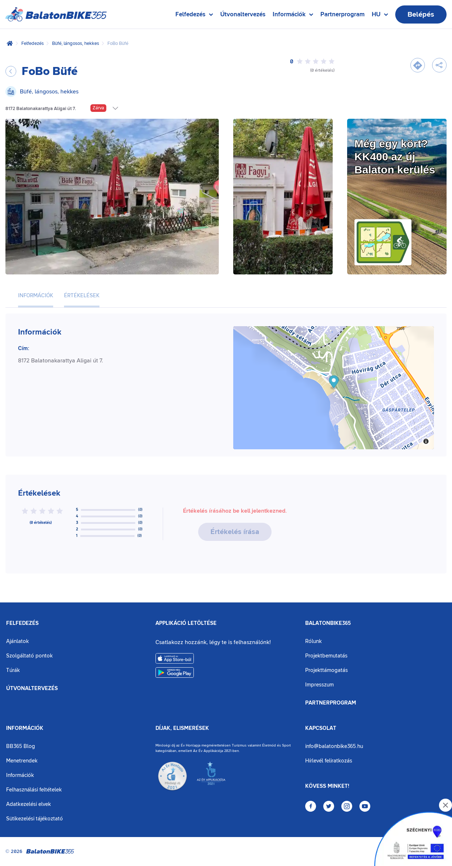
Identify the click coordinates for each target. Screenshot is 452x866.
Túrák (13, 670)
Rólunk (313, 641)
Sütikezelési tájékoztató (34, 818)
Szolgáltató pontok (29, 655)
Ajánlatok (17, 641)
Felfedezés (32, 43)
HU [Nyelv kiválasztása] (380, 16)
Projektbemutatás (326, 655)
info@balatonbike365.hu (334, 746)
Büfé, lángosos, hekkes (75, 43)
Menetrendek (22, 760)
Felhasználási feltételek (34, 789)
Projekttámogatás (326, 670)
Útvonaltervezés (242, 14)
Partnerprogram (342, 14)
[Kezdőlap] (10, 43)
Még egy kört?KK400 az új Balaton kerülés (394, 157)
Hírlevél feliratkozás (328, 760)
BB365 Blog (20, 746)
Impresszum (319, 684)
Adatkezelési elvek (28, 804)
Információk (24, 728)
